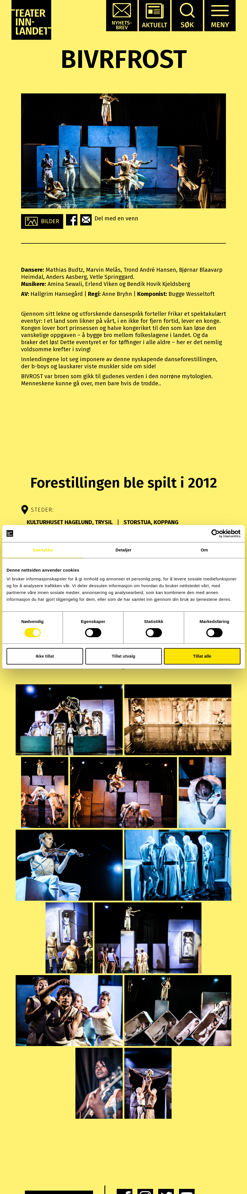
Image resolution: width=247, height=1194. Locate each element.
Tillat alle (202, 656)
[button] (121, 15)
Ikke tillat (45, 656)
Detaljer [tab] (123, 549)
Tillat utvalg (123, 656)
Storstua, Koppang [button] (150, 522)
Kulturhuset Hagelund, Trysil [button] (70, 522)
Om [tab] (204, 549)
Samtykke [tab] (43, 549)
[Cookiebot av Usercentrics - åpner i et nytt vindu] (215, 533)
